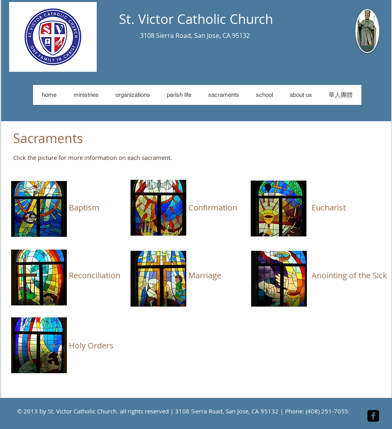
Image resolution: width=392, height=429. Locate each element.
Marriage (204, 275)
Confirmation (212, 207)
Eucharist (329, 207)
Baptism (84, 207)
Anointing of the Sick (349, 275)
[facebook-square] (373, 416)
